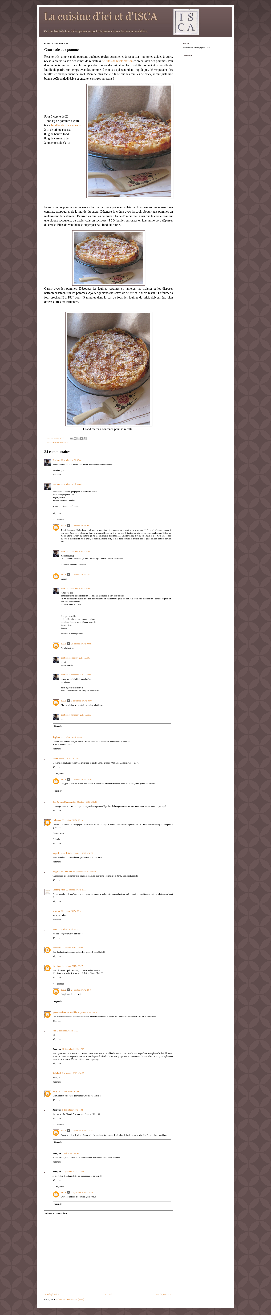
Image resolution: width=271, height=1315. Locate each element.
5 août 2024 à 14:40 (70, 1153)
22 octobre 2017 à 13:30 (81, 779)
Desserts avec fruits (60, 442)
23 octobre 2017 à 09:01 (71, 911)
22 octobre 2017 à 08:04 (71, 484)
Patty (55, 1091)
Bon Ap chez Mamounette (64, 802)
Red (54, 1031)
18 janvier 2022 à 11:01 (88, 1012)
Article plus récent (53, 1294)
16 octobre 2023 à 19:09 (68, 1091)
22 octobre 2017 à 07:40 (71, 460)
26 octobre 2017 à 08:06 (80, 588)
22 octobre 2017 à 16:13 (72, 820)
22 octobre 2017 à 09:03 (71, 737)
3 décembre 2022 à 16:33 (67, 1031)
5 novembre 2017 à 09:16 (80, 715)
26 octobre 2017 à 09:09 (81, 644)
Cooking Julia (59, 890)
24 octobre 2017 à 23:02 (72, 947)
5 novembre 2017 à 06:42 (80, 674)
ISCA (63, 526)
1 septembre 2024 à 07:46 (82, 1131)
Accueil (108, 1294)
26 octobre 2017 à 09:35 (80, 658)
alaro (55, 929)
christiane (57, 947)
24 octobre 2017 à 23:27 (72, 966)
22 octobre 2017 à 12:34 (69, 758)
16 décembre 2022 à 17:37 (73, 1049)
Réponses (60, 519)
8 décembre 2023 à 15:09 (72, 1110)
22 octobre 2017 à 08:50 (80, 551)
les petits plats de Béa (62, 853)
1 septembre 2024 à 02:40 (73, 1171)
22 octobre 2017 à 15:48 (87, 802)
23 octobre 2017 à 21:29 (68, 929)
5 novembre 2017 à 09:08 (81, 701)
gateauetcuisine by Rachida (65, 1012)
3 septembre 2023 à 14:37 (73, 1073)
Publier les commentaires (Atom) (70, 1299)
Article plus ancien (164, 1294)
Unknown (57, 820)
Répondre (57, 474)
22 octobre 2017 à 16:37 (83, 853)
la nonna (56, 911)
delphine (56, 737)
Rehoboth (57, 1073)
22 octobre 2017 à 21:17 (76, 890)
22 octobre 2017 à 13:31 (81, 574)
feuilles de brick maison (117, 61)
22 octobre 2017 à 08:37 (81, 526)
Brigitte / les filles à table (64, 871)
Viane (55, 758)
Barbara (56, 460)
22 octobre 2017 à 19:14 (86, 871)
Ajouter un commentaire (56, 1213)
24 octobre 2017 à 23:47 (81, 990)
